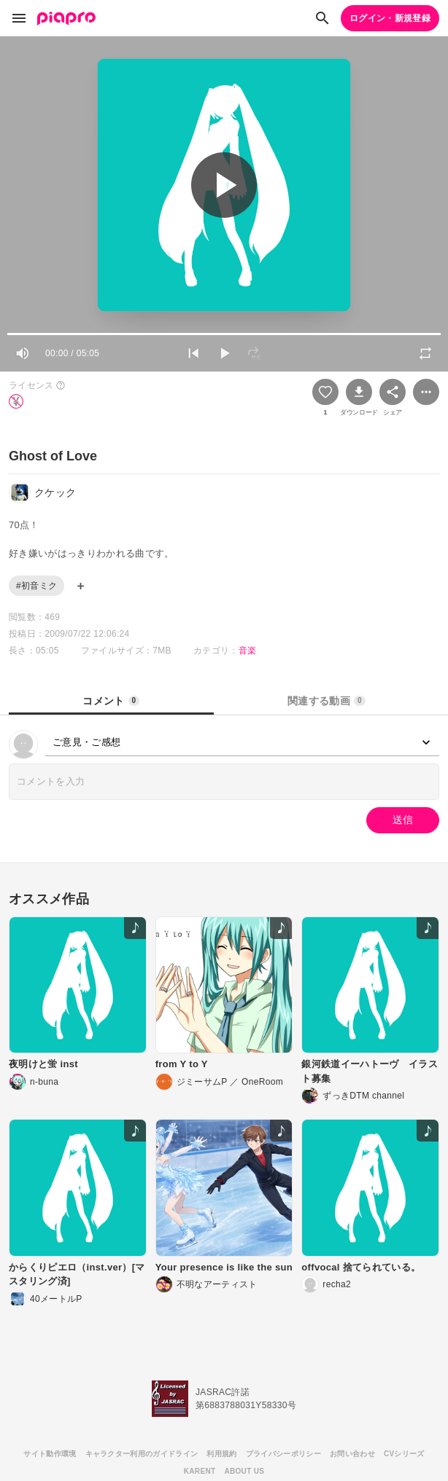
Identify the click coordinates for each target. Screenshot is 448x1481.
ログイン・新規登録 (389, 18)
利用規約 (221, 1454)
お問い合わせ (352, 1454)
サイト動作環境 (49, 1454)
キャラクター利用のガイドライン (141, 1454)
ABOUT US (244, 1471)
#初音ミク (36, 586)
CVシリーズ (404, 1454)
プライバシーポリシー (283, 1454)
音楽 (248, 650)
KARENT (200, 1471)
